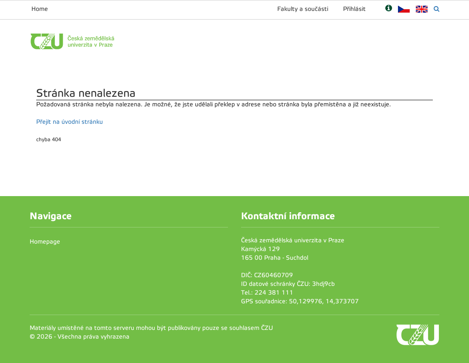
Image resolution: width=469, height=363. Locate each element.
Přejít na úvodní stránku (69, 122)
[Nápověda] (388, 9)
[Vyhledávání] (436, 9)
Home (39, 9)
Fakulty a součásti (302, 9)
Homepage (45, 241)
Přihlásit (354, 9)
